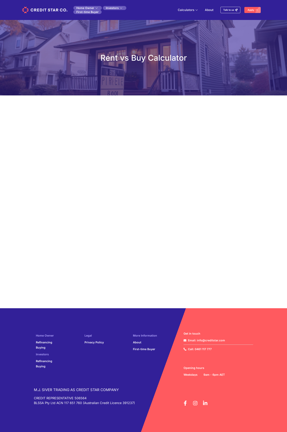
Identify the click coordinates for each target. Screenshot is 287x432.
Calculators (188, 10)
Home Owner (87, 8)
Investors (114, 8)
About (209, 10)
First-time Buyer (87, 12)
